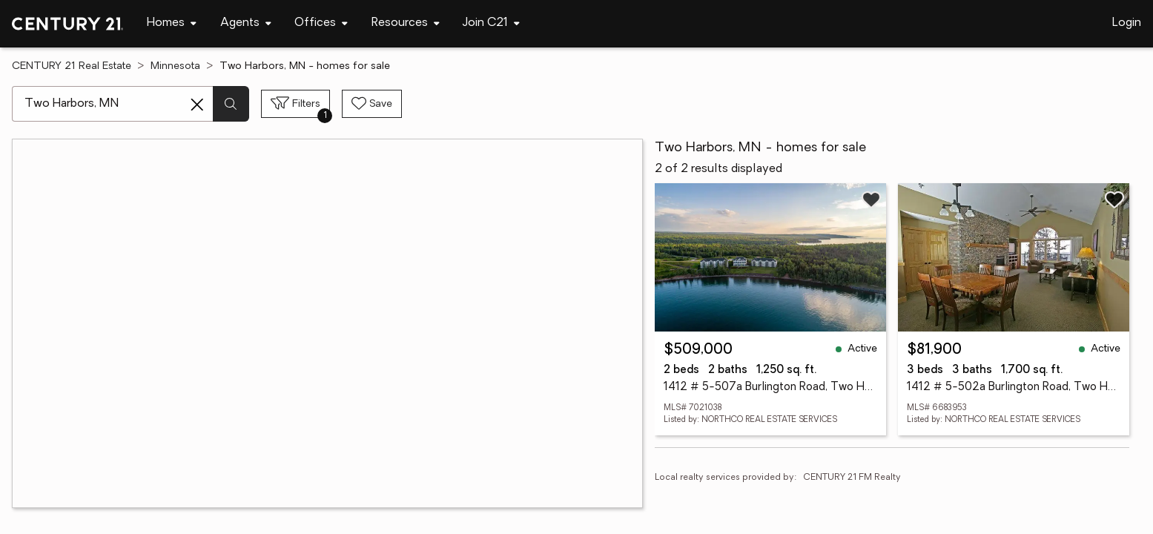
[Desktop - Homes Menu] (171, 23)
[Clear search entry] (197, 104)
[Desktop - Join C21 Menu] (491, 23)
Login (1126, 23)
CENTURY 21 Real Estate (71, 66)
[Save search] (372, 104)
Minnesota (175, 66)
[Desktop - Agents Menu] (245, 23)
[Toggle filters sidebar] (295, 104)
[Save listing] (871, 199)
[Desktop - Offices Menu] (321, 23)
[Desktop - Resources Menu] (405, 23)
